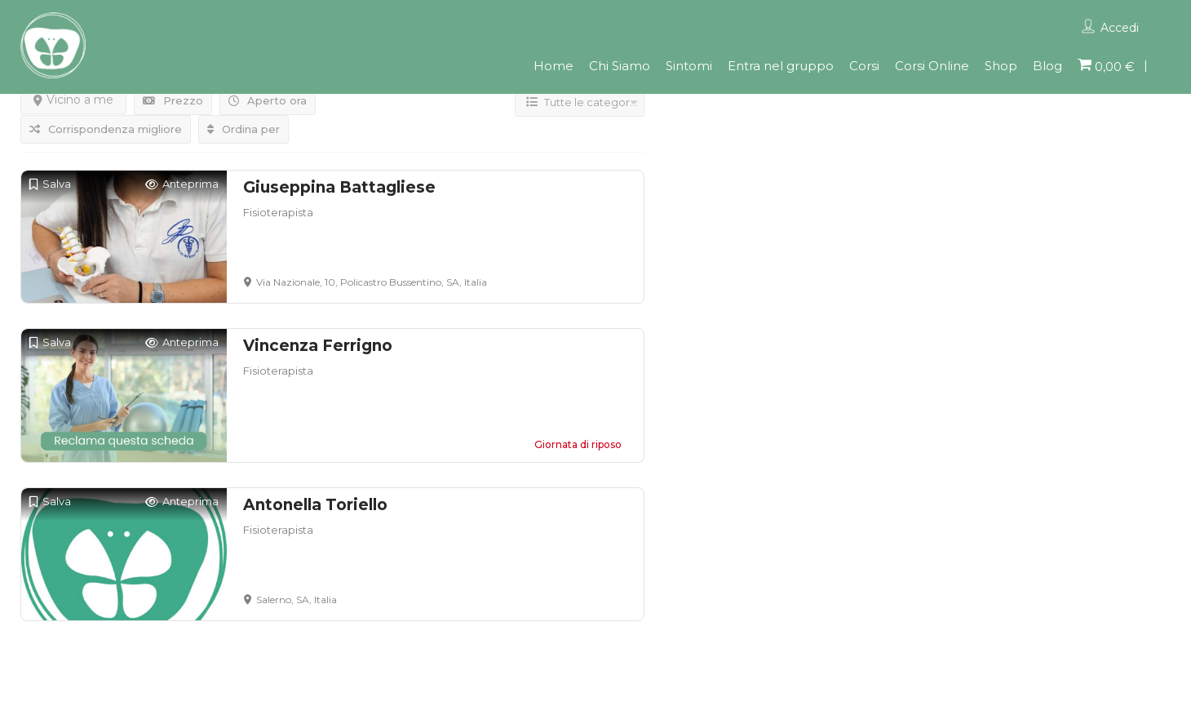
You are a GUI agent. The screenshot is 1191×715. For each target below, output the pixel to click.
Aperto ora (267, 100)
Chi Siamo (619, 65)
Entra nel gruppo (781, 65)
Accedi (1119, 27)
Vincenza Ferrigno (317, 345)
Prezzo (173, 100)
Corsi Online (932, 65)
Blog (1047, 65)
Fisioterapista (278, 212)
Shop (1001, 65)
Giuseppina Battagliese (339, 187)
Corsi (864, 65)
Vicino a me (73, 99)
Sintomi (689, 65)
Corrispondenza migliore (105, 128)
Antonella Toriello (315, 504)
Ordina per (243, 128)
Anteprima (182, 184)
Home (553, 65)
